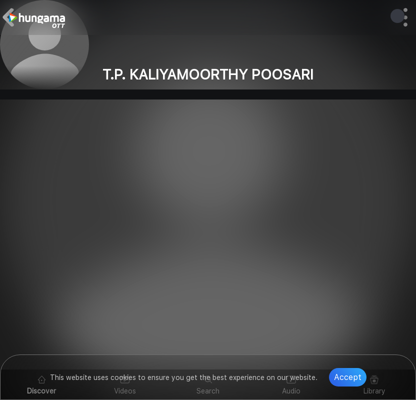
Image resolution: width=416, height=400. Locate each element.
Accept (348, 377)
